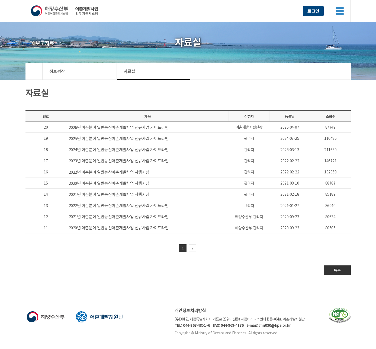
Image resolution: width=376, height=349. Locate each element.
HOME (33, 71)
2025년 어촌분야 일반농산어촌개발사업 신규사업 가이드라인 (119, 138)
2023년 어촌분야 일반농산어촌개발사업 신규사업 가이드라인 (119, 160)
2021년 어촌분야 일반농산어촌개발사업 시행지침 (109, 194)
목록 (337, 270)
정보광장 (57, 71)
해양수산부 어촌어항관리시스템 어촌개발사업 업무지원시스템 (75, 10)
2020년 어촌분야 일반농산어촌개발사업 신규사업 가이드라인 (119, 227)
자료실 (130, 71)
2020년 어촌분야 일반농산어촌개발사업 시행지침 (109, 183)
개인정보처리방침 (190, 310)
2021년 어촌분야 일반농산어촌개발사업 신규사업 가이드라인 (119, 216)
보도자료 (44, 43)
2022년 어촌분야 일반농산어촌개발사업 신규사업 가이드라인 (119, 205)
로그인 (313, 11)
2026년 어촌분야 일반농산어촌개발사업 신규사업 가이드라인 (119, 127)
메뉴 (340, 11)
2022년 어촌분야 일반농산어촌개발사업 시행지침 (109, 172)
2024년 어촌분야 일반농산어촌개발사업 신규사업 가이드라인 (119, 149)
